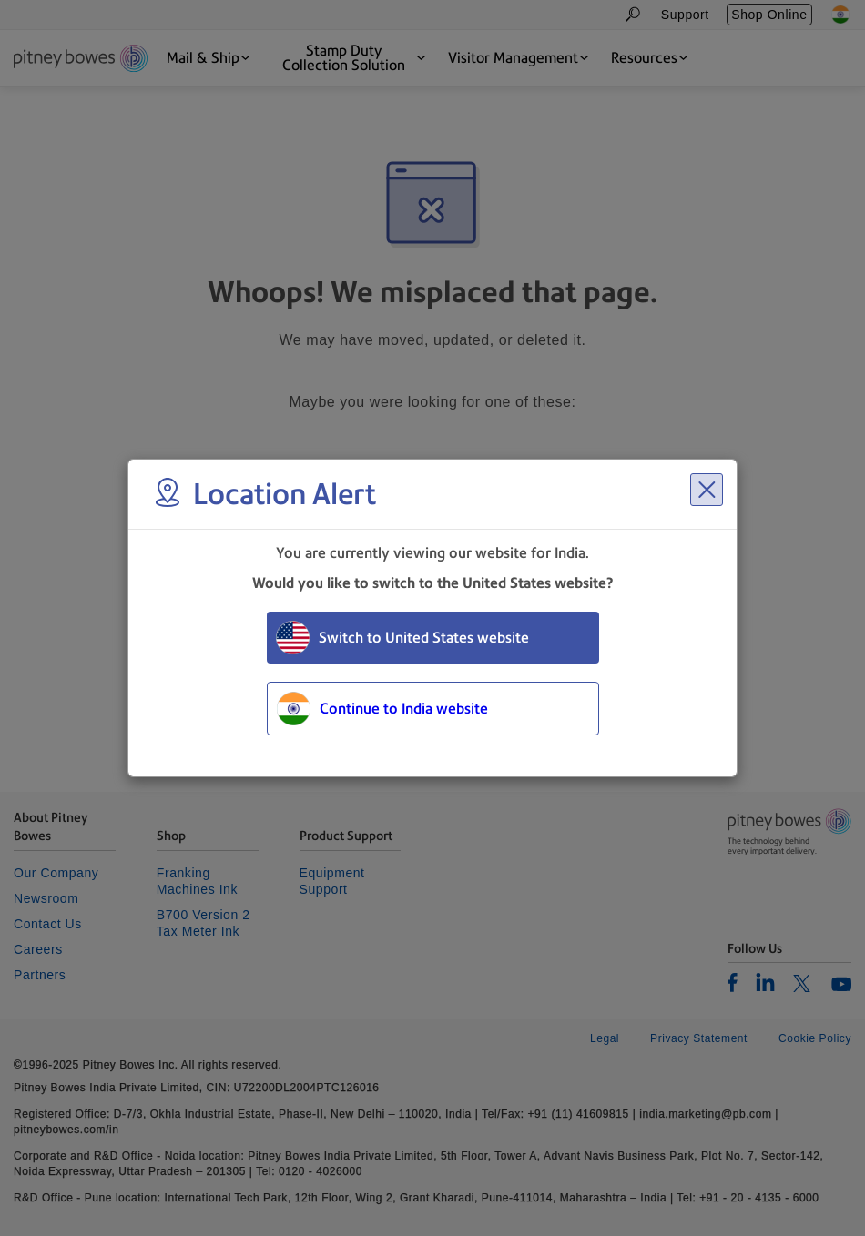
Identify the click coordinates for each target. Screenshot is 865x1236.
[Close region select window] (706, 489)
